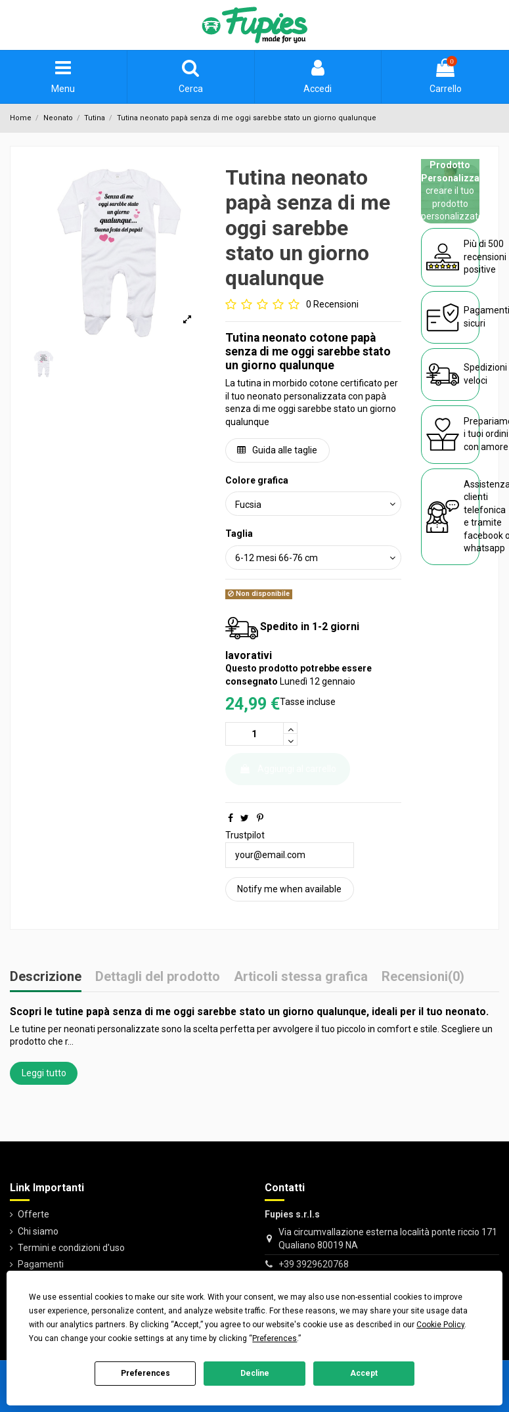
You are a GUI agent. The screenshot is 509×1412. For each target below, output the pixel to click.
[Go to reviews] (292, 304)
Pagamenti (41, 1264)
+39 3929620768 (313, 1264)
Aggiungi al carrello (287, 768)
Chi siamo (38, 1231)
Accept (364, 1373)
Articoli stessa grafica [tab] (301, 977)
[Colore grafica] (313, 503)
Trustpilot (245, 835)
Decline (254, 1373)
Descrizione (45, 977)
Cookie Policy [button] (440, 1324)
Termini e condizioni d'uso (71, 1247)
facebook (483, 535)
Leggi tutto (44, 1073)
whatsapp (484, 548)
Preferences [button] (274, 1338)
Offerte (33, 1214)
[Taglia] (313, 557)
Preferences (145, 1373)
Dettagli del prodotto (157, 977)
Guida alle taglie (277, 450)
